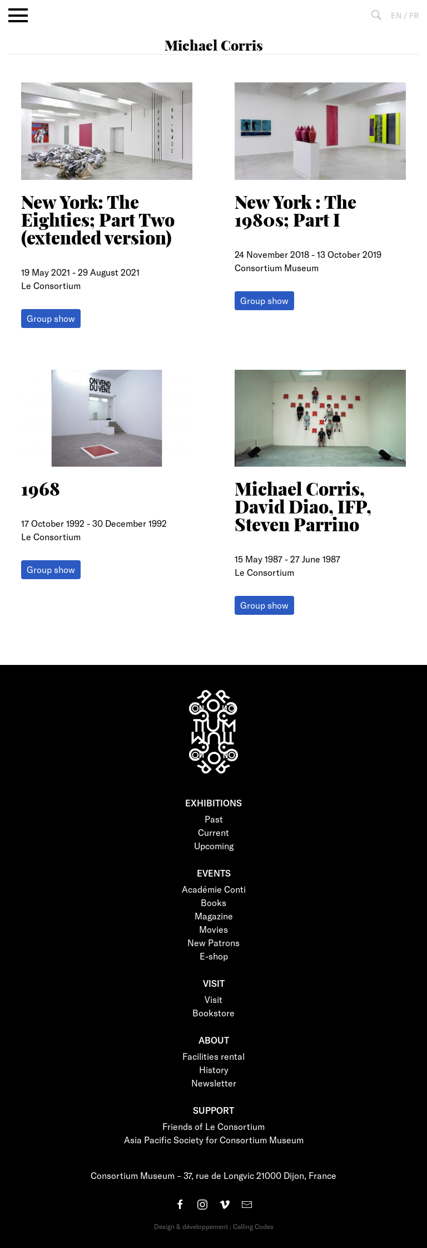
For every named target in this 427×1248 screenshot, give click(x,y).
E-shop (214, 956)
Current (213, 832)
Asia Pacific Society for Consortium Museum (214, 1139)
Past (214, 819)
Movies (213, 929)
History (214, 1069)
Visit (213, 999)
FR (414, 15)
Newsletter (213, 1083)
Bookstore (213, 1012)
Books (213, 902)
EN (396, 15)
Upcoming (214, 845)
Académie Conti (214, 889)
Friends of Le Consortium (213, 1126)
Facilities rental (213, 1056)
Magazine (214, 916)
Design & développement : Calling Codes (214, 1226)
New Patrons (213, 942)
